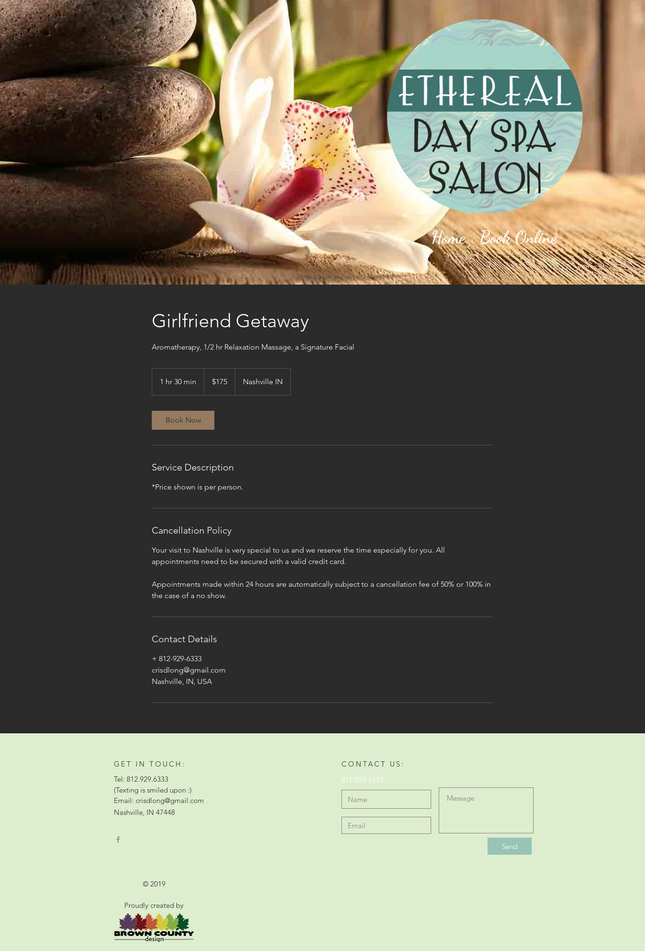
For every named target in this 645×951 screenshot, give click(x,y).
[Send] (510, 846)
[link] (183, 420)
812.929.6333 (362, 779)
